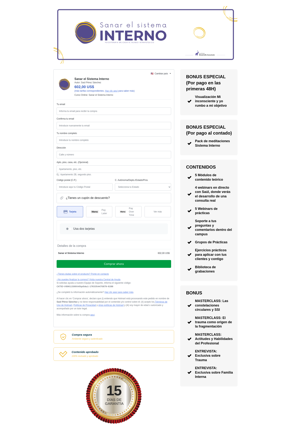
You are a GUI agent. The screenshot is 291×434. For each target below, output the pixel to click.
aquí (92, 315)
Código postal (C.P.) (66, 180)
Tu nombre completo (67, 133)
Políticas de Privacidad (84, 305)
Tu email (61, 104)
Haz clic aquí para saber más (118, 292)
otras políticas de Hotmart (111, 305)
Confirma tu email (65, 118)
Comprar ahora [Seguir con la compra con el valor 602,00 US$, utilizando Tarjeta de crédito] (114, 264)
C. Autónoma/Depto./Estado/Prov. (131, 180)
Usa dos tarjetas (84, 228)
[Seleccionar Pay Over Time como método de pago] (128, 211)
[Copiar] (84, 286)
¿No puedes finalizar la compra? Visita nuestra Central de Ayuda (88, 279)
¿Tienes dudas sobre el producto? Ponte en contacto (83, 274)
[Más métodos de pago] (158, 211)
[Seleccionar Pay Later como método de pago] (99, 211)
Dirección (61, 147)
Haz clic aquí (111, 91)
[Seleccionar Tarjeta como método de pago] (70, 211)
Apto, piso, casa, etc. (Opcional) (72, 162)
